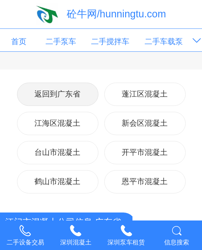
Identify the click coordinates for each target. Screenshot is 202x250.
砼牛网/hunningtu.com (116, 13)
